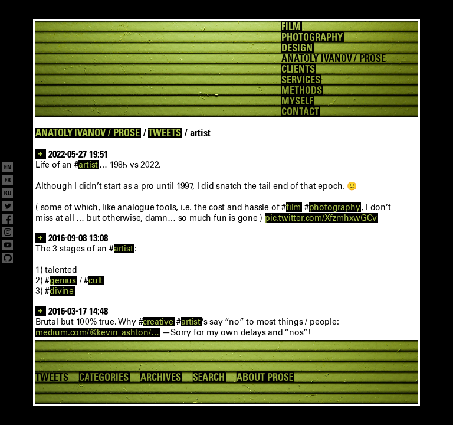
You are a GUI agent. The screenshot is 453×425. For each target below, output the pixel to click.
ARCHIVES (160, 377)
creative (158, 321)
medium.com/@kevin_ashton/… (97, 332)
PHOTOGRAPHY (311, 37)
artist (88, 164)
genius (63, 280)
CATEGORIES (104, 377)
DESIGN (297, 47)
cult (95, 280)
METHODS (301, 90)
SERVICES (300, 79)
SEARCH (209, 377)
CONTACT (300, 111)
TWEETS (164, 133)
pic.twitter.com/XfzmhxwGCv (321, 218)
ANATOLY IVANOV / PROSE (87, 133)
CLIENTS (298, 69)
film (293, 207)
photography (334, 207)
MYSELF (297, 101)
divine (62, 291)
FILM (291, 26)
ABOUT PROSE (265, 377)
